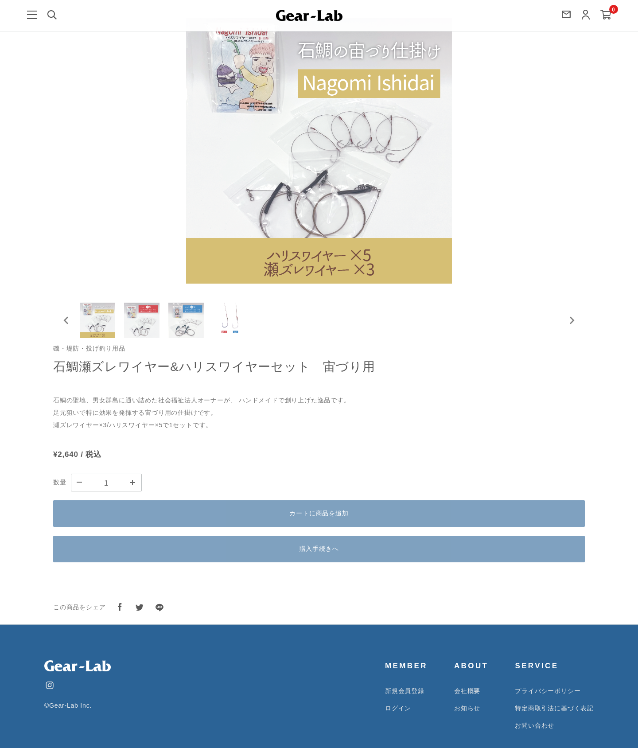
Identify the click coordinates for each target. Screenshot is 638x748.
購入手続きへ (319, 548)
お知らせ (467, 708)
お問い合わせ (534, 725)
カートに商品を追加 (318, 513)
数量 (59, 482)
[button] (97, 320)
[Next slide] (571, 320)
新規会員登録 (404, 690)
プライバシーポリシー (547, 690)
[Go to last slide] (66, 320)
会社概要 (467, 690)
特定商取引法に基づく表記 (554, 708)
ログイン (398, 708)
